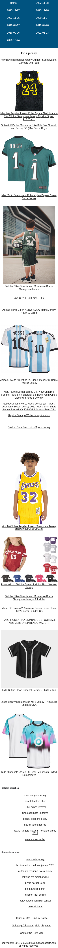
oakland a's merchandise (35, 877)
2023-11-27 (13, 10)
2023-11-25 (13, 17)
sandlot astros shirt (35, 801)
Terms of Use (23, 918)
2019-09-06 (13, 32)
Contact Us (26, 933)
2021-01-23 (42, 32)
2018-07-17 (13, 25)
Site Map (38, 933)
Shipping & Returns (23, 925)
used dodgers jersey (35, 795)
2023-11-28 (42, 3)
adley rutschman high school (35, 900)
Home (13, 3)
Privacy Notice (40, 918)
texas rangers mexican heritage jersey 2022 (35, 832)
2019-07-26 (42, 25)
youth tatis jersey (35, 859)
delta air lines (35, 906)
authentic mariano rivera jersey (35, 871)
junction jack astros (35, 894)
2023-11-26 (42, 10)
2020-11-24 (42, 17)
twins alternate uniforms (35, 813)
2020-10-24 (13, 40)
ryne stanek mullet (35, 839)
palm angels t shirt (35, 889)
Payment (46, 925)
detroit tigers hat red (35, 824)
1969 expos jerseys (35, 807)
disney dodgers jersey (35, 819)
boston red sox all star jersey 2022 (35, 865)
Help (37, 925)
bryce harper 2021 (35, 883)
